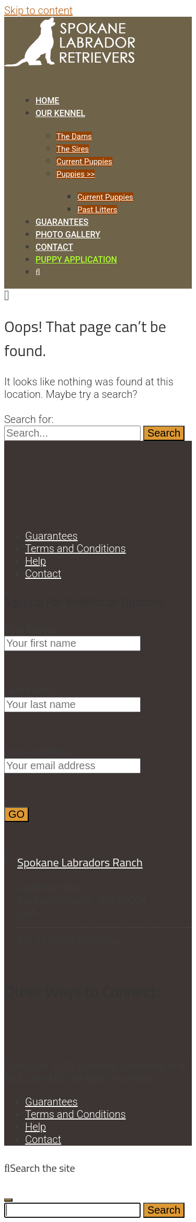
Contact (54, 247)
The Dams (74, 136)
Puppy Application (76, 260)
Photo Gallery (68, 234)
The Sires (72, 149)
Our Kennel (60, 113)
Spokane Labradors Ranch (80, 862)
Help (35, 561)
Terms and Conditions (75, 548)
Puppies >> (75, 174)
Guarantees (62, 222)
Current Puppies (84, 161)
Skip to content (38, 10)
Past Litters (97, 209)
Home (47, 101)
